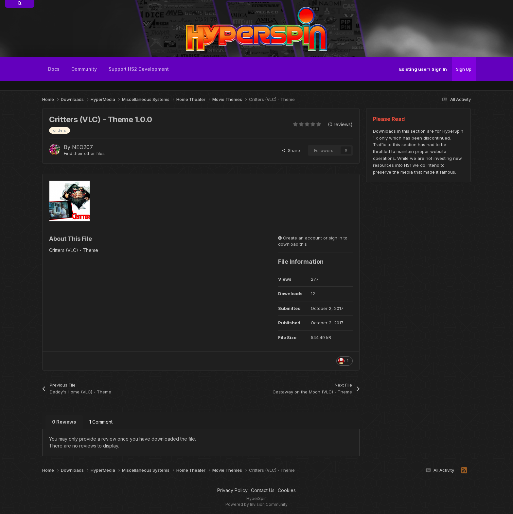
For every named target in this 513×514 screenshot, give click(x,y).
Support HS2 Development (139, 69)
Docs (54, 69)
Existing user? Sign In (423, 69)
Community (84, 69)
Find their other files (84, 153)
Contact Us (262, 490)
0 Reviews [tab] (64, 422)
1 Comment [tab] (101, 422)
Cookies (287, 490)
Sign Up (463, 69)
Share (291, 150)
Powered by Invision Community (256, 504)
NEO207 (82, 147)
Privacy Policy (232, 490)
